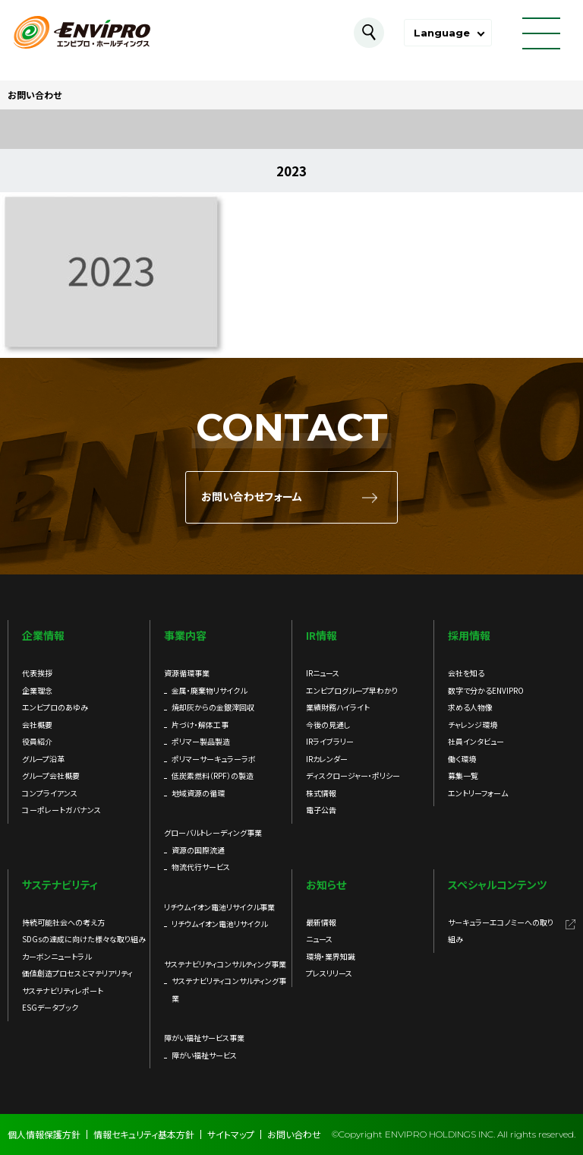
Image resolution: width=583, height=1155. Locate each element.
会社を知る (466, 673)
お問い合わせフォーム (251, 497)
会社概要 (37, 724)
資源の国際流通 (198, 850)
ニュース (319, 939)
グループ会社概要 (51, 775)
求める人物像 (470, 707)
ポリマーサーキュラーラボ (214, 758)
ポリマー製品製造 (201, 741)
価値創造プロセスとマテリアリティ (77, 973)
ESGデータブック (50, 1007)
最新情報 (321, 922)
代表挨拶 (37, 673)
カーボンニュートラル (56, 956)
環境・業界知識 (330, 956)
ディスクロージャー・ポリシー (353, 775)
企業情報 (43, 635)
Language (442, 33)
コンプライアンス (49, 793)
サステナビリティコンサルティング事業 (229, 989)
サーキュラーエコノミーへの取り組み (500, 930)
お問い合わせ (294, 1134)
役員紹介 (37, 741)
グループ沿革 (43, 758)
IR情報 (321, 635)
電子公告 (321, 809)
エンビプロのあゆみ (55, 707)
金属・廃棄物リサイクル (209, 690)
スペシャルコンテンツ (497, 884)
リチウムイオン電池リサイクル (219, 923)
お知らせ (326, 884)
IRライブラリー (330, 741)
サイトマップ (230, 1134)
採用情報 (469, 635)
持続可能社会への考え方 (63, 922)
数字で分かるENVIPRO (486, 690)
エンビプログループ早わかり (352, 690)
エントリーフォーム (478, 793)
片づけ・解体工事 (200, 724)
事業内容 (185, 635)
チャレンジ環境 (472, 724)
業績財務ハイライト (338, 707)
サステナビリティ (60, 884)
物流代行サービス (201, 866)
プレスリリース (329, 973)
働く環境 (462, 758)
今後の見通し (328, 724)
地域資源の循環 (198, 793)
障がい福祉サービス (204, 1055)
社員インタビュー (476, 741)
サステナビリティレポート (62, 990)
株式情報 (321, 793)
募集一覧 (463, 775)
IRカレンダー (327, 758)
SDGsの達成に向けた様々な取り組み (84, 939)
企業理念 (37, 690)
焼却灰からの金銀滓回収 (213, 707)
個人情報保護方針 (44, 1134)
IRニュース (322, 673)
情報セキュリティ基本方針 (143, 1134)
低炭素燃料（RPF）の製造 (213, 775)
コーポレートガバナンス (61, 809)
